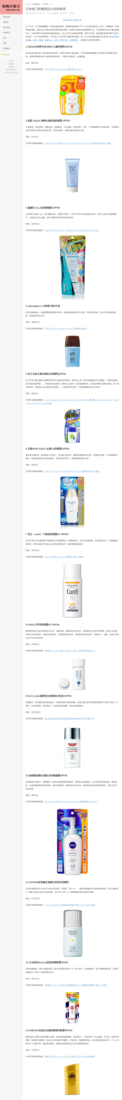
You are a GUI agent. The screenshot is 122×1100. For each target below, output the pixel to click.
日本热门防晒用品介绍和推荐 (46, 9)
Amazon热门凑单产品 (72, 20)
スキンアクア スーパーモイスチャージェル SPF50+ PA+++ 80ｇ (72, 471)
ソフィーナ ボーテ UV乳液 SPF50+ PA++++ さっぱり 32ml (70, 905)
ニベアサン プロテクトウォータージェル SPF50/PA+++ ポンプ (71, 802)
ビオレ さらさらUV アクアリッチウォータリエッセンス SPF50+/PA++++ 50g (78, 143)
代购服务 (6, 48)
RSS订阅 (5, 55)
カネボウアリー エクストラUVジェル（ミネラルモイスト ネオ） (72, 230)
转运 (5, 38)
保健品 (5, 22)
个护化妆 (45, 4)
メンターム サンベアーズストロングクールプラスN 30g (68, 400)
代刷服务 (11, 67)
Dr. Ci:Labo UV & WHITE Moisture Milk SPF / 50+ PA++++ (69, 719)
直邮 (5, 43)
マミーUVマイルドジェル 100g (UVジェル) (63, 69)
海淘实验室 (11, 7)
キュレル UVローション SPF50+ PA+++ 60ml (64, 557)
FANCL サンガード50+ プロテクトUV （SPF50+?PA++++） (70, 651)
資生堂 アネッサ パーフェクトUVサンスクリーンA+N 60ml (70, 1056)
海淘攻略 (6, 17)
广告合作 (11, 61)
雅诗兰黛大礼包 (11, 70)
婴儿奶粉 (6, 27)
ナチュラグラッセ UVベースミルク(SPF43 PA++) (66, 329)
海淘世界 (6, 33)
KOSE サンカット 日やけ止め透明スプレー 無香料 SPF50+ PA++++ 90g (75, 985)
